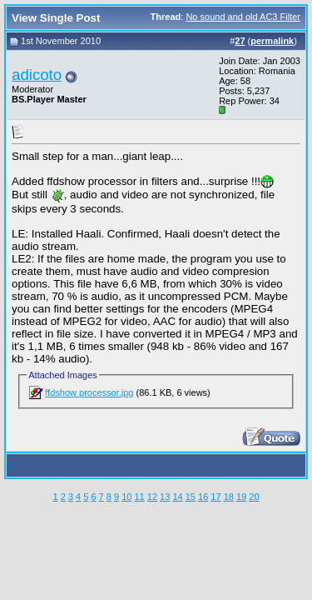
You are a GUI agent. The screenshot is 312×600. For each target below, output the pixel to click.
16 (203, 497)
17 (215, 497)
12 (152, 497)
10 (126, 497)
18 (229, 497)
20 (254, 497)
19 (241, 497)
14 (177, 497)
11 (139, 497)
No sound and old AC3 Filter (243, 17)
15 (191, 497)
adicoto (37, 74)
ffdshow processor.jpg (89, 393)
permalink (272, 41)
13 (165, 497)
